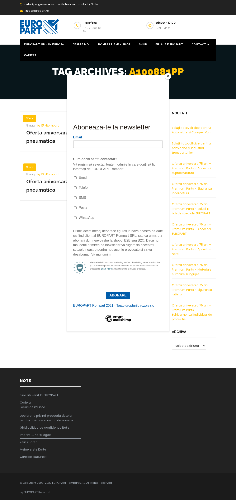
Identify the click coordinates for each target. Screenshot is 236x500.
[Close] (168, 76)
